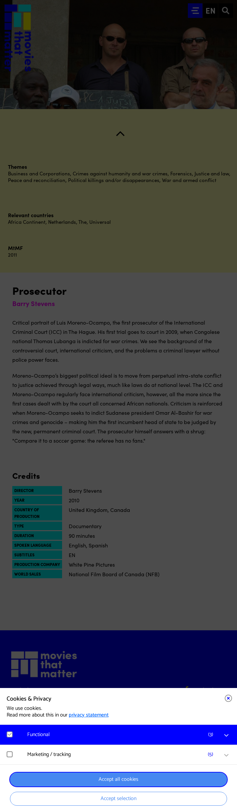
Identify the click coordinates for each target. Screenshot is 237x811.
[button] (121, 734)
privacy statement (89, 715)
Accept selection (118, 798)
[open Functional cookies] (226, 735)
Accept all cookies (118, 779)
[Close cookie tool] (228, 698)
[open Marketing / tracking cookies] (226, 755)
